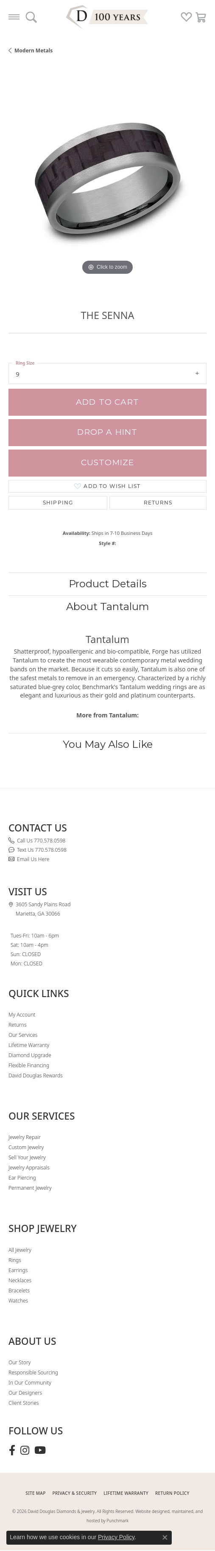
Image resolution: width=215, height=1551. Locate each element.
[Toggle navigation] (14, 17)
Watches (18, 1300)
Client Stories (23, 1403)
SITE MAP (35, 1493)
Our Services (22, 1035)
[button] (31, 16)
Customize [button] (107, 462)
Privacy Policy (116, 1537)
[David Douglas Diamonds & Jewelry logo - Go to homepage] (107, 17)
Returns (158, 502)
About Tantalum (107, 606)
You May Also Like (108, 744)
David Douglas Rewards (35, 1075)
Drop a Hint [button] (107, 432)
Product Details (108, 584)
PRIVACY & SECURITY (75, 1493)
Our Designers (25, 1392)
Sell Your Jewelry (27, 1157)
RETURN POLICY (172, 1493)
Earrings (18, 1270)
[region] (107, 178)
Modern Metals (33, 50)
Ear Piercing (22, 1177)
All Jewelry (19, 1250)
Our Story (19, 1362)
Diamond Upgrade (29, 1055)
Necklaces (19, 1280)
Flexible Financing (28, 1065)
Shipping (58, 502)
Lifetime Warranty (28, 1045)
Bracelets (19, 1290)
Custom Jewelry (26, 1147)
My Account (21, 1014)
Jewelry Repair (24, 1137)
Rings (14, 1260)
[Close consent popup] (165, 1537)
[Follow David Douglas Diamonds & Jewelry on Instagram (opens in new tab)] (25, 1450)
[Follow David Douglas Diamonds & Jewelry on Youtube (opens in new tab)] (40, 1450)
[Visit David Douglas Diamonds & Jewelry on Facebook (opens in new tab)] (12, 1450)
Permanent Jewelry (30, 1187)
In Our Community (29, 1382)
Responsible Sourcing (33, 1372)
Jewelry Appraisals (29, 1167)
